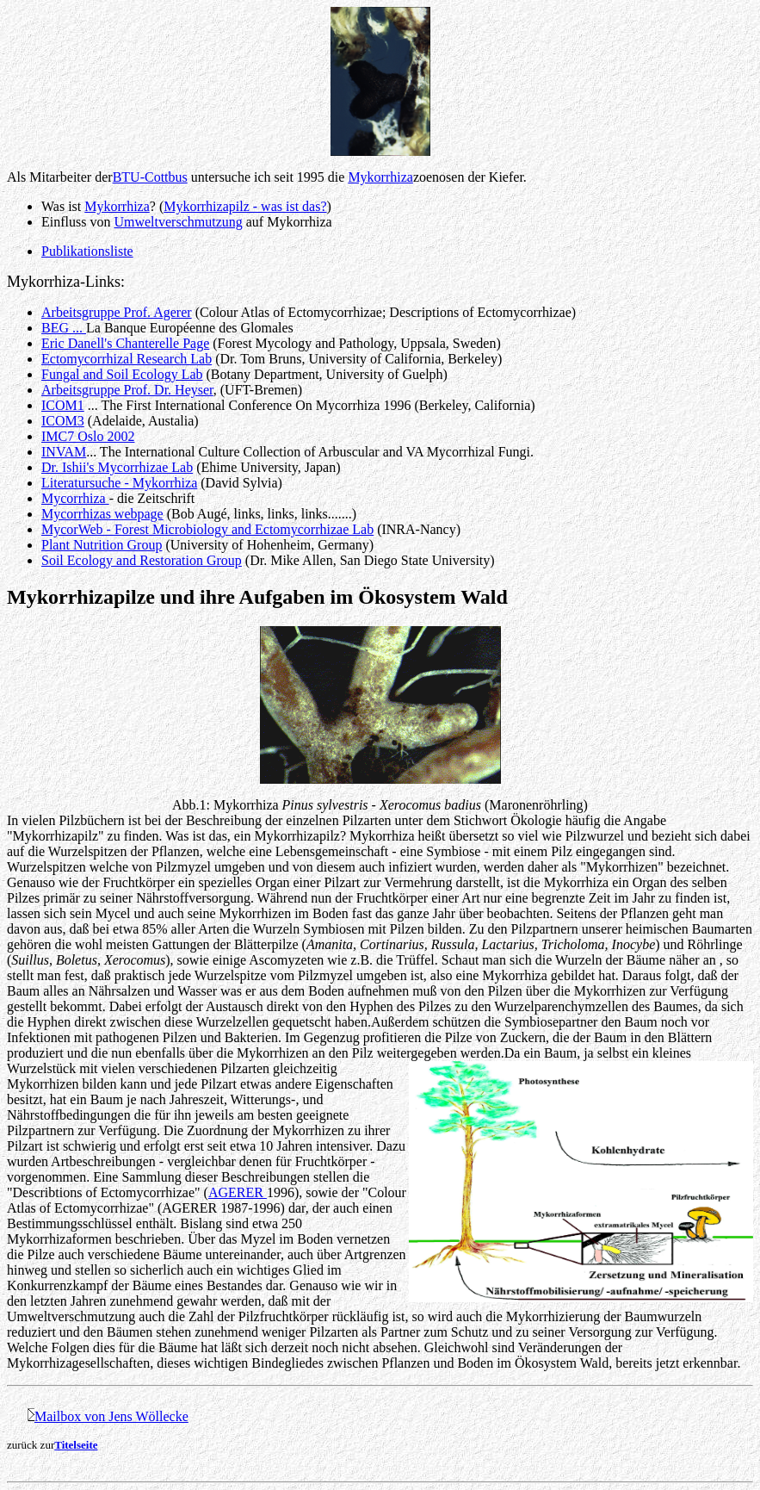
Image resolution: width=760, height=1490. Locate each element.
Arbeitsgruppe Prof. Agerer (116, 312)
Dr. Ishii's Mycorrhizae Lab (117, 467)
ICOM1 (62, 405)
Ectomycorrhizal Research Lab (126, 358)
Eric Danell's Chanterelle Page (125, 343)
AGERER (237, 1192)
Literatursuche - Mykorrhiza (119, 482)
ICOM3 (62, 420)
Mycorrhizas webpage (102, 513)
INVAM (63, 451)
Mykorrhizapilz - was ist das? (245, 206)
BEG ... (63, 327)
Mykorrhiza (380, 177)
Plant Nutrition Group (101, 544)
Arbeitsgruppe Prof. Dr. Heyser (127, 389)
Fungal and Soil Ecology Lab (122, 374)
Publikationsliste (87, 251)
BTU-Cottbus (150, 177)
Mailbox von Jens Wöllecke (111, 1416)
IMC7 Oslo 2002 (87, 436)
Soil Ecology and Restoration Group (141, 560)
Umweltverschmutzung (178, 221)
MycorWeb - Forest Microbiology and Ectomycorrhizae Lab (207, 529)
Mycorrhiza (75, 498)
